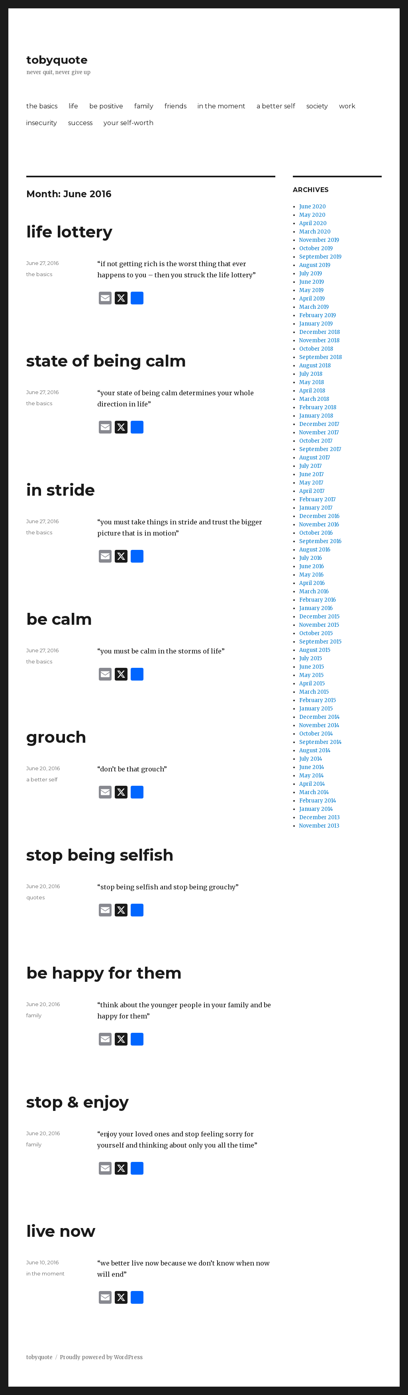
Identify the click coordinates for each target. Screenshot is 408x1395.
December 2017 (319, 424)
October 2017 (315, 441)
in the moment (221, 106)
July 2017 (310, 466)
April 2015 (312, 683)
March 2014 (314, 792)
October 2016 (316, 533)
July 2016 (310, 558)
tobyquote (57, 60)
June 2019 (311, 282)
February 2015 (317, 700)
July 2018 (310, 374)
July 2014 (310, 758)
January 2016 (316, 608)
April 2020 (313, 223)
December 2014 (319, 717)
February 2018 (317, 407)
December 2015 (319, 616)
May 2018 (311, 382)
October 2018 (316, 348)
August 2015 (314, 650)
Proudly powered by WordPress (101, 1357)
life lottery (69, 231)
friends (175, 106)
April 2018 (312, 390)
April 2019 (312, 298)
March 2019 (314, 307)
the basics (41, 106)
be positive (106, 106)
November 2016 (319, 524)
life (73, 106)
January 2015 (316, 708)
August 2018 (315, 365)
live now (60, 1231)
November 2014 (319, 725)
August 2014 (315, 750)
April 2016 (312, 583)
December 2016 (319, 516)
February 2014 (317, 800)
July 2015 (310, 658)
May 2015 (311, 675)
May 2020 (312, 215)
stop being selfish (100, 855)
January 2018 (316, 415)
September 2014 (320, 742)
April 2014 (312, 784)
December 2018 (319, 332)
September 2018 (320, 357)
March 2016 (314, 591)
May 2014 (311, 775)
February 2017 (317, 499)
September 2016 (320, 541)
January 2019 (316, 323)
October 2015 (316, 633)
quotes (35, 897)
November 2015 (319, 625)
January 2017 (315, 507)
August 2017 (314, 457)
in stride (60, 490)
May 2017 (311, 482)
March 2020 (315, 231)
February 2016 (317, 599)
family (143, 106)
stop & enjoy (77, 1102)
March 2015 (314, 692)
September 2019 (320, 256)
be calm (59, 619)
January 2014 (316, 809)
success (80, 123)
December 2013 (319, 817)
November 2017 (319, 432)
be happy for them (104, 973)
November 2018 (319, 340)
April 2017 (311, 491)
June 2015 (311, 666)
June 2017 (311, 474)
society (317, 106)
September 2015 (320, 641)
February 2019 (317, 315)
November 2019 (319, 240)
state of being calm (106, 361)
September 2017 (320, 449)
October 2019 (316, 248)
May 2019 (311, 290)
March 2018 (314, 399)
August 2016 (314, 549)
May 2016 (311, 574)
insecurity (41, 123)
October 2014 (316, 733)
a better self (276, 106)
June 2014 (311, 767)
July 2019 (310, 273)
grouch (56, 737)
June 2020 (312, 206)
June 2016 (311, 566)
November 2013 (319, 825)
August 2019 (314, 265)
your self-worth (128, 123)
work (347, 106)
